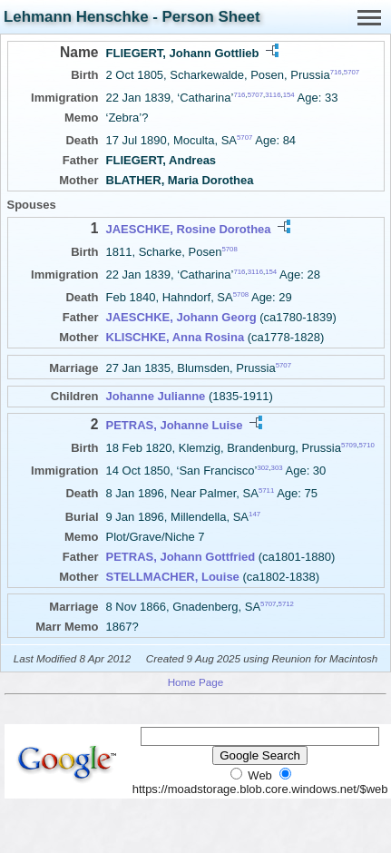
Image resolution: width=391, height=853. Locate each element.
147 (254, 513)
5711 (266, 490)
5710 (366, 444)
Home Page (196, 682)
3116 (272, 95)
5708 (229, 248)
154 (289, 95)
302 (263, 468)
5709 (349, 444)
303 (277, 468)
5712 (286, 604)
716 (336, 72)
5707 (351, 72)
